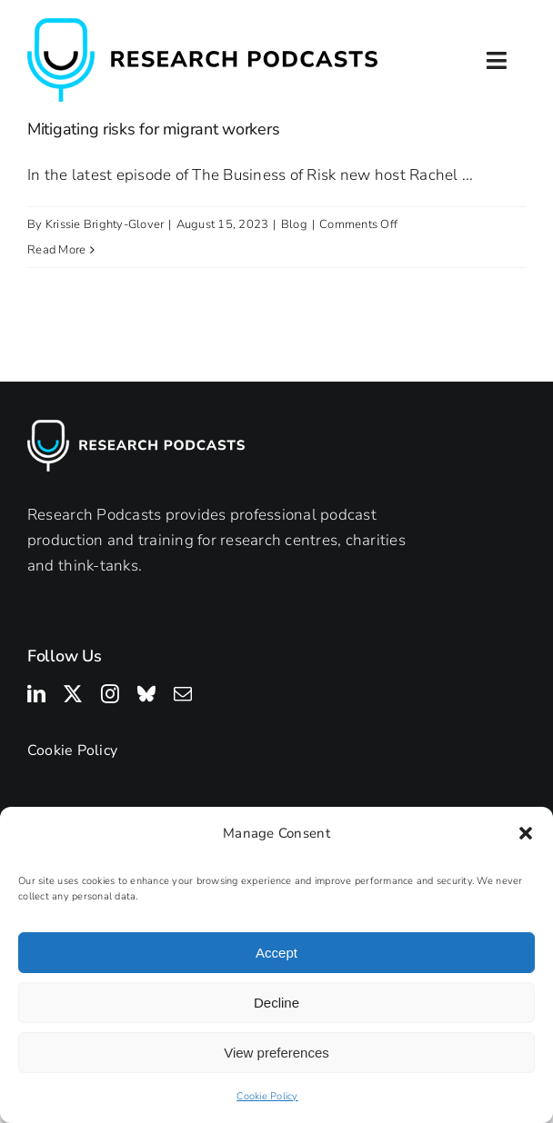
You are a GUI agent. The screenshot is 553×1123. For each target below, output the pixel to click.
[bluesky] (146, 694)
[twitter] (73, 694)
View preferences (276, 1052)
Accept (276, 952)
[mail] (183, 694)
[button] (526, 833)
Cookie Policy (266, 1096)
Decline (276, 1002)
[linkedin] (36, 694)
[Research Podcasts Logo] (202, 25)
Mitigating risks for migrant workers (153, 129)
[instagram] (110, 694)
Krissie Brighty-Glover (105, 224)
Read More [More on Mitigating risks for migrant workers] (56, 250)
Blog (294, 224)
